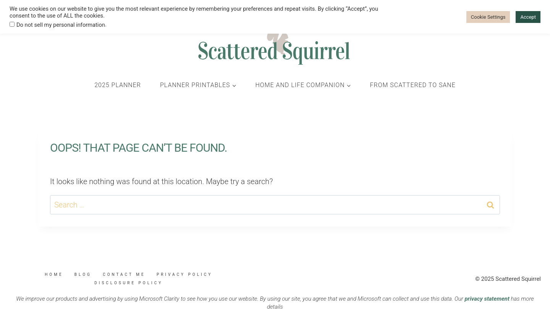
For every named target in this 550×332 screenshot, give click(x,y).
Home (54, 274)
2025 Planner (117, 85)
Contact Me (124, 274)
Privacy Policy (184, 274)
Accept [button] (528, 17)
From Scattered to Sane (413, 85)
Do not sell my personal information (60, 24)
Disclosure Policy (128, 283)
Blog (83, 274)
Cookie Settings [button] (488, 17)
